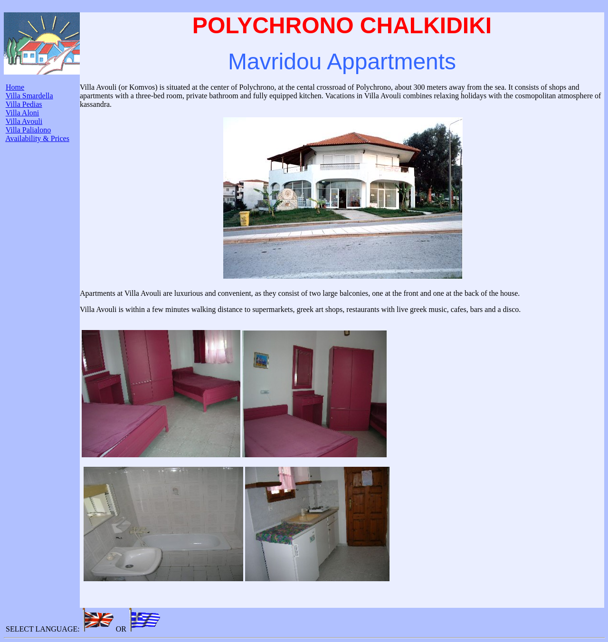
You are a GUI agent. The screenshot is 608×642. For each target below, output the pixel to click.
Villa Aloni (22, 113)
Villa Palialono (28, 130)
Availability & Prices (37, 138)
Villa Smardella (29, 96)
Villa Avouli (24, 121)
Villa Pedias (24, 104)
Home (15, 87)
